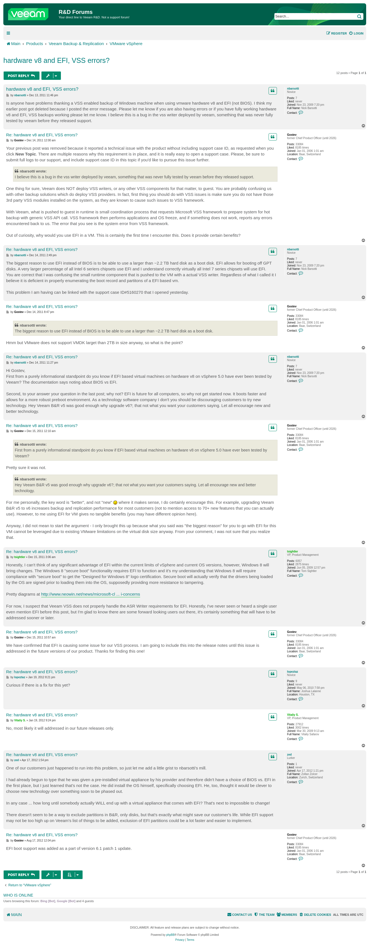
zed (289, 754)
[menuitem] (356, 33)
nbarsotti (293, 88)
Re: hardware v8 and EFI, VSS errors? (42, 134)
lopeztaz (292, 671)
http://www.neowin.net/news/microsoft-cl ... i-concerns (90, 594)
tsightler (292, 551)
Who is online (18, 895)
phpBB (170, 934)
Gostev (292, 134)
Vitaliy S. (293, 714)
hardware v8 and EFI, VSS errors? (56, 60)
